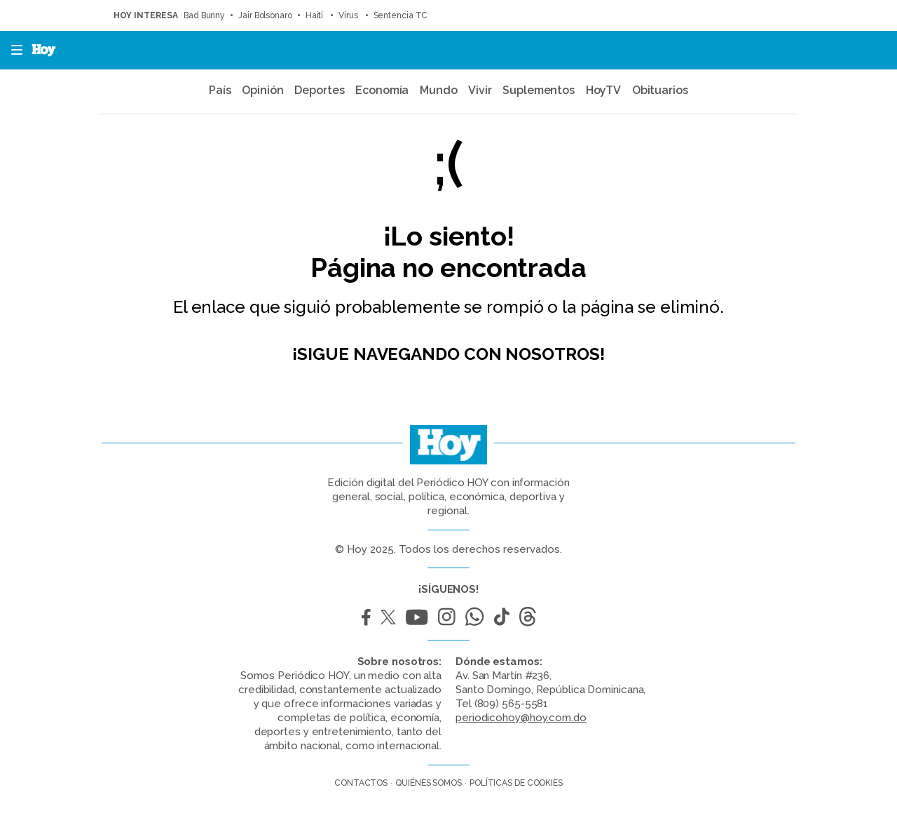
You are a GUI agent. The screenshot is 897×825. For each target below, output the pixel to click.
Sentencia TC (401, 15)
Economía (382, 90)
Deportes (319, 90)
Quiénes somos (428, 783)
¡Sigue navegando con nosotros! (448, 354)
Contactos (361, 783)
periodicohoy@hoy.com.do (521, 717)
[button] (12, 50)
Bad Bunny (204, 15)
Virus (349, 15)
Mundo (439, 90)
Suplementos (538, 90)
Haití (315, 15)
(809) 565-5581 (511, 703)
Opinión (262, 90)
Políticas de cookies (516, 783)
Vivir (480, 90)
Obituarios (660, 90)
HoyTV (604, 90)
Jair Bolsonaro (265, 15)
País (220, 90)
